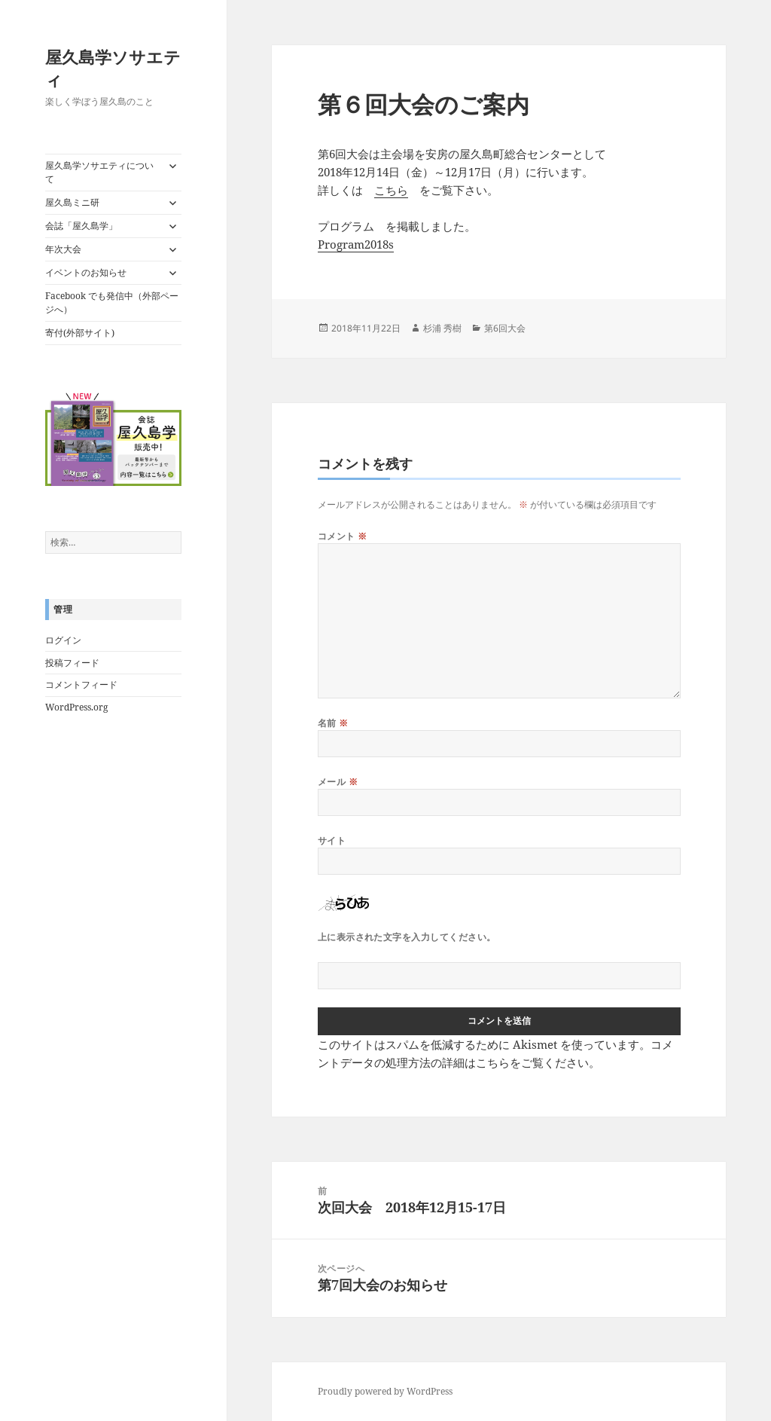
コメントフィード (81, 684)
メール (338, 781)
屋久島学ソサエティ (113, 67)
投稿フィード (72, 662)
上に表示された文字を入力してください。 (407, 937)
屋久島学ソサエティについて (99, 172)
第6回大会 (505, 328)
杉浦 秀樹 (442, 328)
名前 (333, 723)
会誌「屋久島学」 (81, 225)
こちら (391, 189)
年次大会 (63, 249)
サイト (332, 840)
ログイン (63, 640)
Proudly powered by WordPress (385, 1391)
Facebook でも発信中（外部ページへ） (111, 302)
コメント (342, 536)
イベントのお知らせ (85, 272)
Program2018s (356, 244)
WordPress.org (76, 707)
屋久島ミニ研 (72, 202)
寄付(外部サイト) (79, 332)
